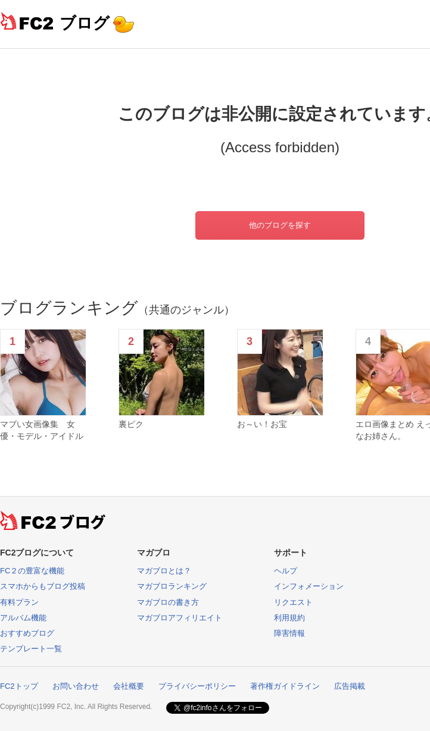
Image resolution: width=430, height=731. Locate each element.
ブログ (85, 23)
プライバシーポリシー (197, 686)
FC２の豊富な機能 (32, 570)
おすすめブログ (27, 633)
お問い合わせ (75, 686)
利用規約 (289, 617)
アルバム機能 (23, 617)
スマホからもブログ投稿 (42, 586)
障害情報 (289, 633)
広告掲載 (349, 686)
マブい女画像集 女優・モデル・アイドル (41, 430)
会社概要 (128, 686)
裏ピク (131, 424)
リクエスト (293, 602)
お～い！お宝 (262, 424)
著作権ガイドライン (285, 686)
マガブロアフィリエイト (179, 617)
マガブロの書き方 (168, 602)
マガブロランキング (172, 586)
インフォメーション (309, 586)
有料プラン (19, 602)
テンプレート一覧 (31, 648)
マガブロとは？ (164, 570)
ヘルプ (285, 570)
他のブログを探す (280, 225)
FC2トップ (19, 686)
